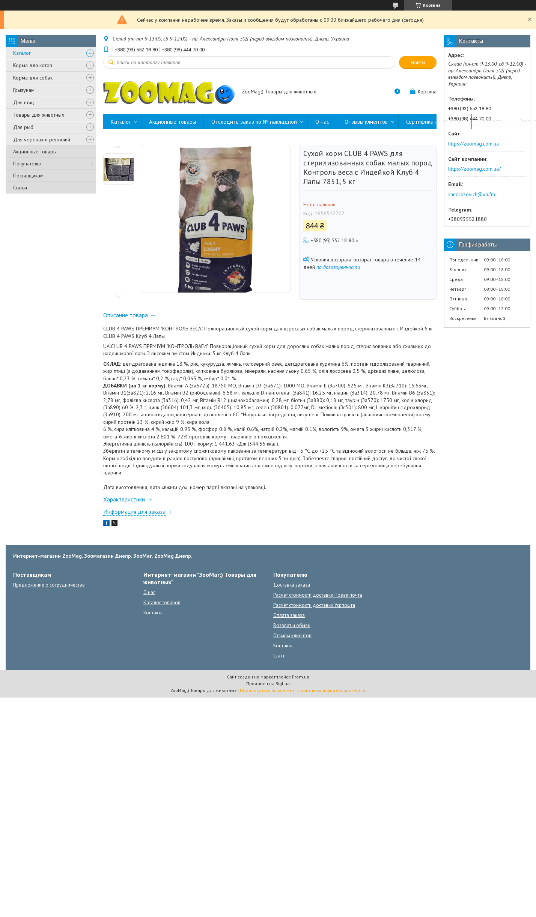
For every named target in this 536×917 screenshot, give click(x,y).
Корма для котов (32, 65)
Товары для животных (38, 114)
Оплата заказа (289, 615)
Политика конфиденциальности (332, 690)
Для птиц (23, 102)
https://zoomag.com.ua (473, 143)
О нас (322, 122)
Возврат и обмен (291, 625)
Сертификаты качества (435, 122)
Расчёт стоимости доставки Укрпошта (314, 605)
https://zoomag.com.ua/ (474, 168)
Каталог (22, 53)
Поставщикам (28, 175)
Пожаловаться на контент (267, 690)
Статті (279, 656)
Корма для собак (33, 77)
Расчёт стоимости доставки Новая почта (317, 595)
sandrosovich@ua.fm (471, 194)
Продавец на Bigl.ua (268, 683)
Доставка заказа (291, 585)
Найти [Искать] (418, 62)
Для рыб (23, 127)
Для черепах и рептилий (41, 139)
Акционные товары (35, 151)
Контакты (491, 122)
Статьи (20, 187)
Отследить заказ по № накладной (254, 122)
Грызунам (24, 90)
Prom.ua (300, 677)
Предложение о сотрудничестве (49, 585)
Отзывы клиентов (366, 122)
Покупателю (27, 163)
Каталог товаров (162, 602)
